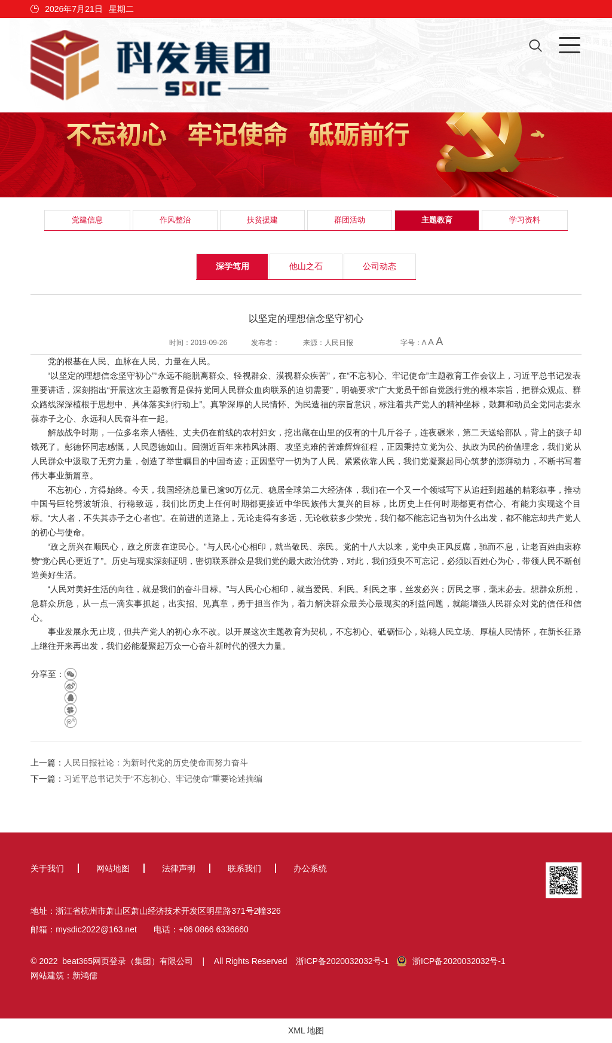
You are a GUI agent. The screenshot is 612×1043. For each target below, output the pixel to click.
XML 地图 (306, 1030)
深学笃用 (232, 266)
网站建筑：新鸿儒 (63, 975)
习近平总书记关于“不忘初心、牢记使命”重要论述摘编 (163, 778)
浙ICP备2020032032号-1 (342, 961)
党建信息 (87, 219)
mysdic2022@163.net (96, 929)
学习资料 (524, 219)
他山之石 (306, 266)
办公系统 (310, 868)
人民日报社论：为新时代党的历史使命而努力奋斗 (156, 762)
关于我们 (47, 868)
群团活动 (349, 219)
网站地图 (113, 868)
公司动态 (379, 266)
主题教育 (436, 219)
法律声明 (178, 868)
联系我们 (244, 868)
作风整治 (175, 219)
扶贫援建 (262, 219)
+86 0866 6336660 (214, 929)
